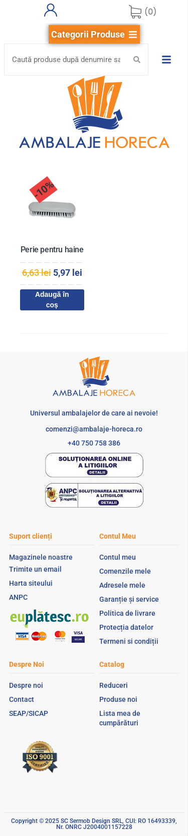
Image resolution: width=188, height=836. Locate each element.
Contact (21, 699)
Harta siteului (31, 583)
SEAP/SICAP (28, 713)
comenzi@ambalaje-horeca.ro (94, 429)
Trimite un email (35, 569)
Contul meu (117, 557)
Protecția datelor (126, 627)
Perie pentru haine (52, 249)
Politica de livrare (127, 613)
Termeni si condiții (128, 641)
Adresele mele (122, 585)
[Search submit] (137, 59)
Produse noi (118, 699)
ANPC (18, 597)
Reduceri (113, 685)
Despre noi (26, 685)
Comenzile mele (125, 571)
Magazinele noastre (41, 557)
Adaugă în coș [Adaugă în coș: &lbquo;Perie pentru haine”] (52, 299)
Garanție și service (129, 599)
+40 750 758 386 (94, 443)
